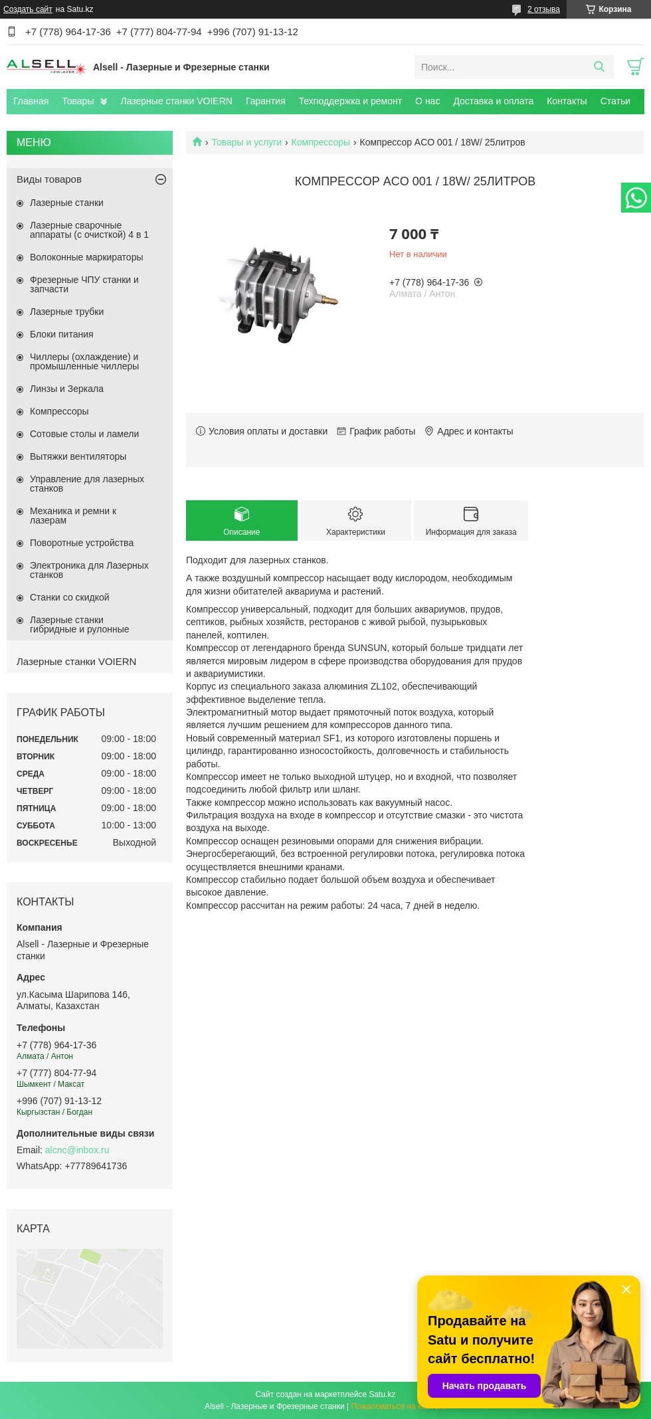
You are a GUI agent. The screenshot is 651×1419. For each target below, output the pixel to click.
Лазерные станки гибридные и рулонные (80, 624)
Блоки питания (62, 334)
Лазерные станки (67, 202)
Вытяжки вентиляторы (78, 456)
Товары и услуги (246, 142)
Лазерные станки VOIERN (176, 101)
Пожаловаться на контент (398, 1406)
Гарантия (266, 101)
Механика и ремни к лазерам (73, 515)
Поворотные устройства (82, 542)
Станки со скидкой (70, 597)
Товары (78, 101)
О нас (427, 101)
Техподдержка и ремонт (351, 101)
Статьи (615, 101)
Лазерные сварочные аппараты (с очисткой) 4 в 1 (89, 230)
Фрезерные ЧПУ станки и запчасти (84, 284)
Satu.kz (382, 1394)
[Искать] (599, 67)
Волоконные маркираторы (86, 257)
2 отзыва (543, 9)
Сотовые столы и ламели (84, 433)
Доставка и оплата (493, 101)
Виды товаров (49, 179)
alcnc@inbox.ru (77, 1150)
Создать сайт (27, 9)
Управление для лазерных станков (87, 484)
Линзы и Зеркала (67, 388)
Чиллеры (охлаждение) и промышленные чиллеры (84, 361)
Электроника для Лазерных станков (89, 570)
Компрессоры (321, 142)
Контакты (567, 101)
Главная (30, 101)
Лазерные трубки (67, 311)
